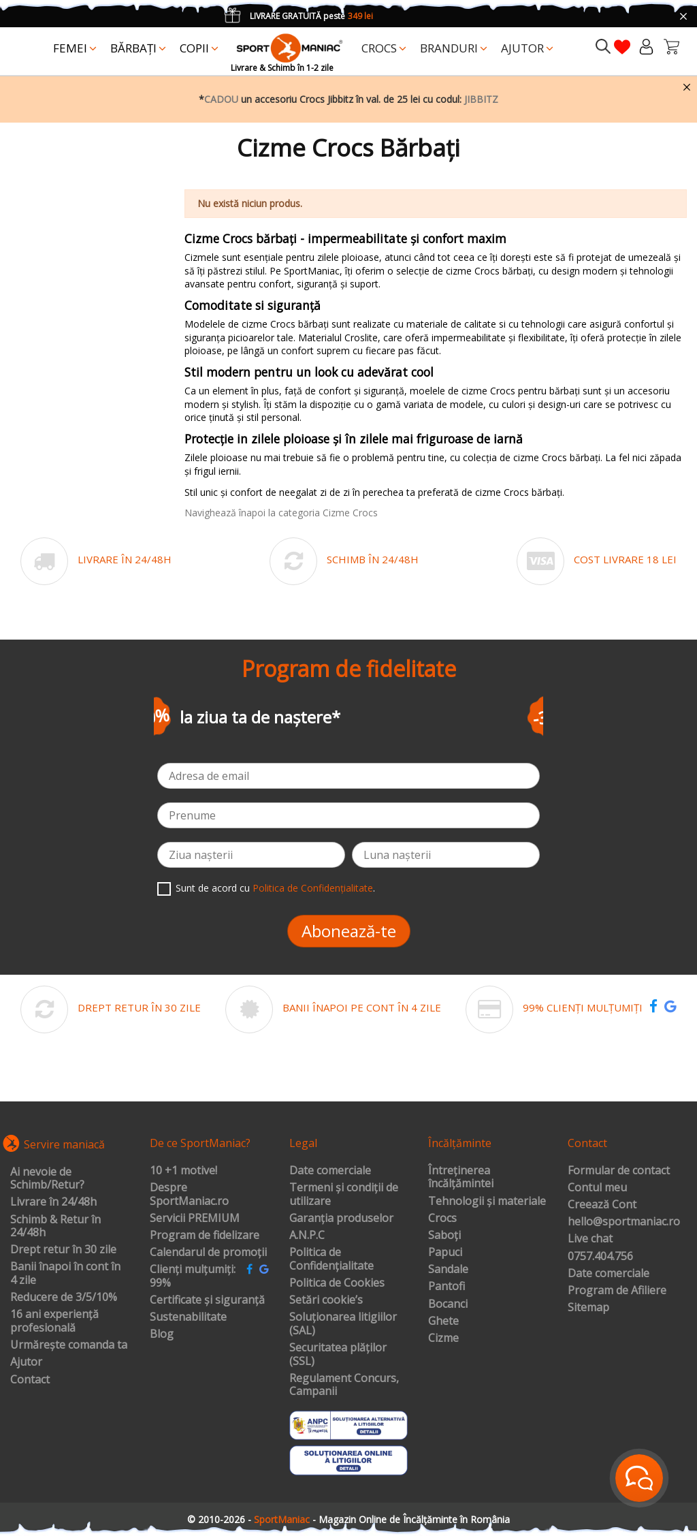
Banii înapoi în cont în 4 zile (65, 1273)
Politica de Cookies (337, 1283)
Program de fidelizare (204, 1235)
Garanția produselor (341, 1218)
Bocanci (448, 1304)
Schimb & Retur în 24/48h (55, 1226)
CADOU (221, 99)
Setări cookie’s (326, 1300)
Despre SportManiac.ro (189, 1194)
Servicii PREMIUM (195, 1218)
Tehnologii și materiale (487, 1201)
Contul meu (597, 1188)
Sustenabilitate (188, 1317)
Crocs (442, 1218)
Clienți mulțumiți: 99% (193, 1276)
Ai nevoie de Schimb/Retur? (47, 1178)
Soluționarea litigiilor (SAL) (343, 1324)
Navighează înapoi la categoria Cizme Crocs (281, 512)
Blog (162, 1334)
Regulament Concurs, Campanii (344, 1385)
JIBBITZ (481, 99)
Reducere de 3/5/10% (63, 1297)
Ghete (443, 1321)
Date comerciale (330, 1171)
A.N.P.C (307, 1235)
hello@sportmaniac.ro (624, 1222)
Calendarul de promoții (208, 1252)
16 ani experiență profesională (54, 1321)
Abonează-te (349, 931)
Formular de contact (619, 1171)
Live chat (590, 1239)
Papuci (445, 1252)
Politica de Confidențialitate (313, 887)
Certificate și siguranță (207, 1300)
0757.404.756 (600, 1257)
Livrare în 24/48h (53, 1202)
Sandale (448, 1269)
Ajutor (26, 1362)
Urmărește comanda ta (68, 1345)
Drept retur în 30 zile (63, 1250)
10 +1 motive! (183, 1171)
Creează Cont (602, 1205)
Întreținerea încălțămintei (460, 1177)
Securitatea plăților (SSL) (338, 1354)
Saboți (444, 1235)
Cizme (443, 1338)
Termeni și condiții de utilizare (343, 1194)
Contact (30, 1380)
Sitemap (588, 1308)
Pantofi (446, 1287)
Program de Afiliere (617, 1291)
